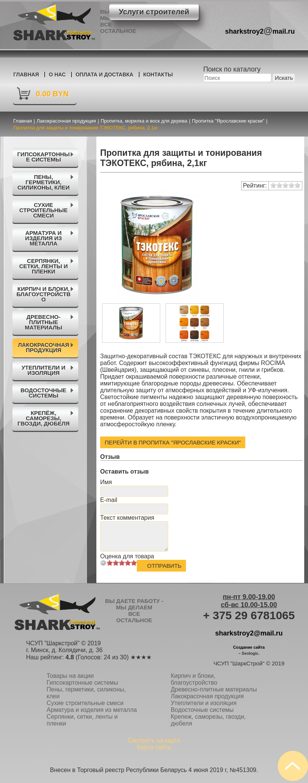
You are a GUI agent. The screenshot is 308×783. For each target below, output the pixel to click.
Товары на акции (70, 676)
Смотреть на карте (154, 740)
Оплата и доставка (104, 74)
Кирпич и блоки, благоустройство (194, 679)
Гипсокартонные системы (82, 682)
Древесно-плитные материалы (214, 689)
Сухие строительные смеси (85, 703)
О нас (57, 74)
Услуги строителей (154, 12)
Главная (26, 74)
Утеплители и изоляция (204, 703)
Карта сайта (154, 747)
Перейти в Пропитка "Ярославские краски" (173, 442)
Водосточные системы (202, 710)
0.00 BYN (52, 94)
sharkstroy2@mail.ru (249, 633)
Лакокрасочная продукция (207, 696)
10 (134, 563)
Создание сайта (249, 647)
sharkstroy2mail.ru (260, 30)
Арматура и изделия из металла (91, 710)
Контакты (158, 74)
